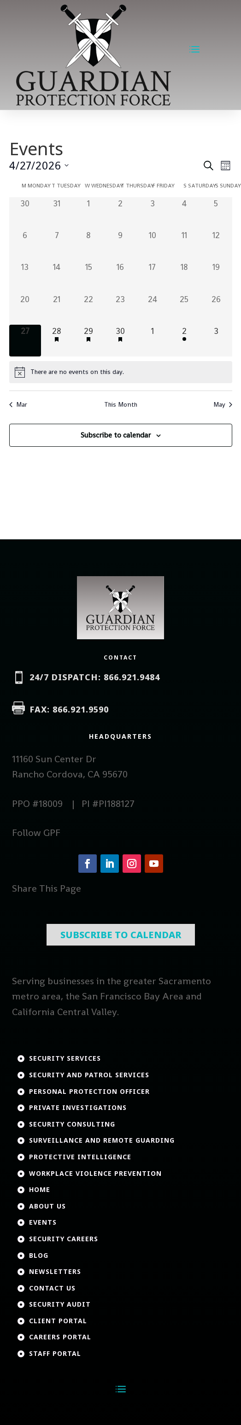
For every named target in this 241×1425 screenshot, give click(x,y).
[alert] (120, 372)
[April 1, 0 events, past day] (89, 213)
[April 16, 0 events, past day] (120, 276)
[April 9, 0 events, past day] (120, 245)
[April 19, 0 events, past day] (216, 276)
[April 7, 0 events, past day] (57, 245)
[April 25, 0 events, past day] (184, 309)
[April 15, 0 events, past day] (89, 276)
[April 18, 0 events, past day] (184, 276)
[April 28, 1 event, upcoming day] (57, 340)
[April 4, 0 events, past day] (184, 213)
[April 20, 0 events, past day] (25, 309)
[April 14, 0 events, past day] (57, 276)
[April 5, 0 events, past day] (216, 213)
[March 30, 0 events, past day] (25, 213)
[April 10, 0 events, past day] (152, 245)
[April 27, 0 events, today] (25, 340)
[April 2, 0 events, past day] (120, 213)
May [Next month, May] (222, 404)
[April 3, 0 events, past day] (152, 213)
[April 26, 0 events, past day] (216, 309)
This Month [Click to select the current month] (120, 404)
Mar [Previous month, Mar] (18, 404)
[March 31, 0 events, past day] (57, 213)
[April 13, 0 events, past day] (25, 276)
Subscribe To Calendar (120, 893)
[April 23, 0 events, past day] (120, 309)
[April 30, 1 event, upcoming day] (120, 340)
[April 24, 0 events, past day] (152, 309)
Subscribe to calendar (116, 435)
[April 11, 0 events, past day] (184, 245)
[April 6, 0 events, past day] (25, 245)
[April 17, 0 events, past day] (152, 276)
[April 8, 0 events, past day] (89, 245)
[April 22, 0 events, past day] (89, 309)
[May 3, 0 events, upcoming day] (216, 340)
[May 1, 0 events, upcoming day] (152, 340)
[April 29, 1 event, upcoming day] (89, 340)
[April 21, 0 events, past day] (57, 309)
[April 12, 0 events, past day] (216, 245)
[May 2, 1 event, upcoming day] (184, 340)
